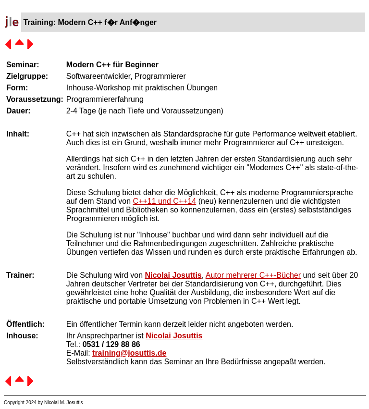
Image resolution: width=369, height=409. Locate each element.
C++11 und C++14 (165, 201)
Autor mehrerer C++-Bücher (253, 275)
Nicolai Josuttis (173, 275)
